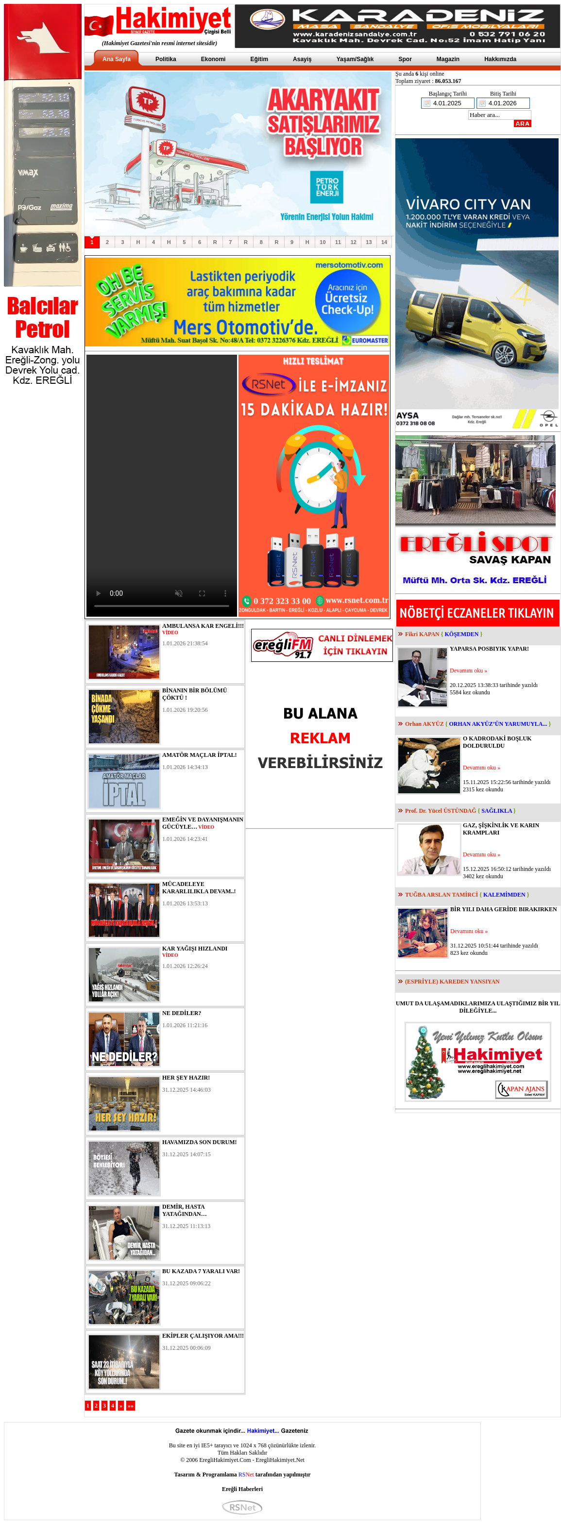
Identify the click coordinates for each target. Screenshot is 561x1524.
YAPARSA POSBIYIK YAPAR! (489, 648)
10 (322, 242)
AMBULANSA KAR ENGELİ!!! (203, 626)
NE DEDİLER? (181, 1013)
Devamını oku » (468, 670)
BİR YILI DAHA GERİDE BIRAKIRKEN (503, 909)
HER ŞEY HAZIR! (186, 1077)
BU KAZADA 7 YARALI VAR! (201, 1271)
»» (131, 1405)
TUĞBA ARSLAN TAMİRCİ (441, 894)
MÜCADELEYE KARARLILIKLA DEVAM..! (199, 888)
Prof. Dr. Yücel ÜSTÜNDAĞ (440, 810)
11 (338, 242)
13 (369, 242)
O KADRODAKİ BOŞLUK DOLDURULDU (497, 742)
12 (354, 242)
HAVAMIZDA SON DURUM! (199, 1142)
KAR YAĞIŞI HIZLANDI (194, 948)
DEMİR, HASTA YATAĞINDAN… (184, 1210)
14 (384, 242)
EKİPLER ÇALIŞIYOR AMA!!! (203, 1335)
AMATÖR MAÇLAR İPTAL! (199, 755)
